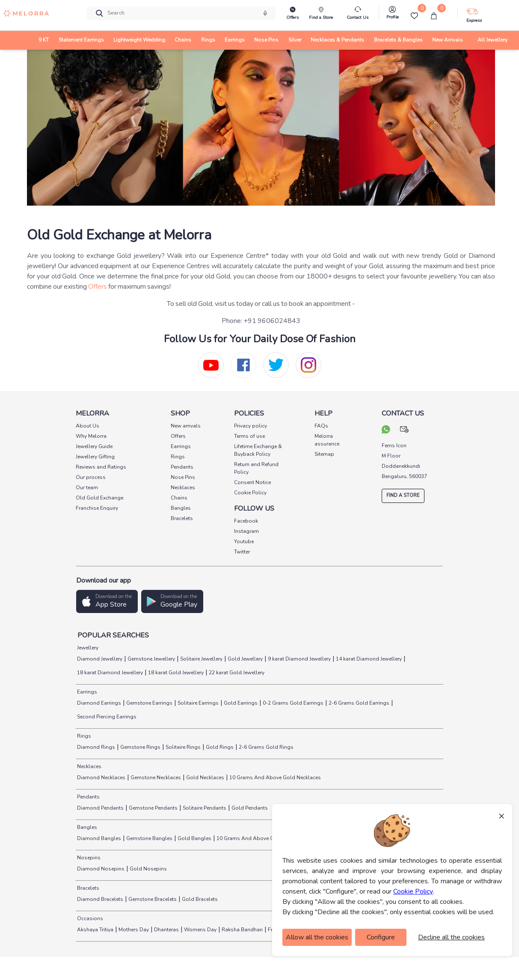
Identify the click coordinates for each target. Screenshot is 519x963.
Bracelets (87, 888)
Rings (83, 736)
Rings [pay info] (178, 456)
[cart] (434, 16)
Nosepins (88, 857)
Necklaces (88, 766)
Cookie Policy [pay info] (250, 492)
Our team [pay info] (87, 487)
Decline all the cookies (451, 937)
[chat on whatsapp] (386, 430)
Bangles (86, 827)
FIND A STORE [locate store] (403, 495)
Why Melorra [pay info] (91, 436)
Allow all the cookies (317, 937)
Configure (381, 937)
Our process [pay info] (91, 477)
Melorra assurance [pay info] (326, 440)
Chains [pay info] (179, 497)
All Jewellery (492, 39)
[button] (107, 601)
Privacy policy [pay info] (250, 425)
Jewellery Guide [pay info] (94, 446)
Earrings (86, 691)
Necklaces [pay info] (183, 487)
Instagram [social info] (246, 531)
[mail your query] (404, 430)
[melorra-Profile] (392, 15)
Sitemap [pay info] (324, 454)
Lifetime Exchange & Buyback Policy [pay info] (258, 450)
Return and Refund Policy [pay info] (256, 468)
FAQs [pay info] (321, 425)
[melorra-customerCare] (357, 13)
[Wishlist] (414, 16)
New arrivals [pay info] (186, 425)
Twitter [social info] (242, 551)
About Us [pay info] (87, 425)
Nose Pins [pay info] (183, 477)
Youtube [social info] (244, 541)
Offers (97, 286)
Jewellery (87, 647)
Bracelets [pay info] (182, 518)
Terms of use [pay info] (249, 436)
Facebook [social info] (246, 520)
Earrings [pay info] (181, 446)
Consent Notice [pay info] (252, 482)
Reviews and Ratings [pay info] (101, 467)
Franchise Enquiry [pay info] (97, 508)
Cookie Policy (413, 891)
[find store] (321, 13)
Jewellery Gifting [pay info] (95, 456)
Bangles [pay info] (181, 508)
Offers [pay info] (178, 436)
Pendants (88, 796)
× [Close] (501, 815)
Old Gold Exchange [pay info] (99, 497)
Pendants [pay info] (182, 467)
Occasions (89, 918)
